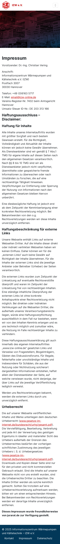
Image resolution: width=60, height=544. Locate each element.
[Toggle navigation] (55, 5)
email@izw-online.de (23, 97)
